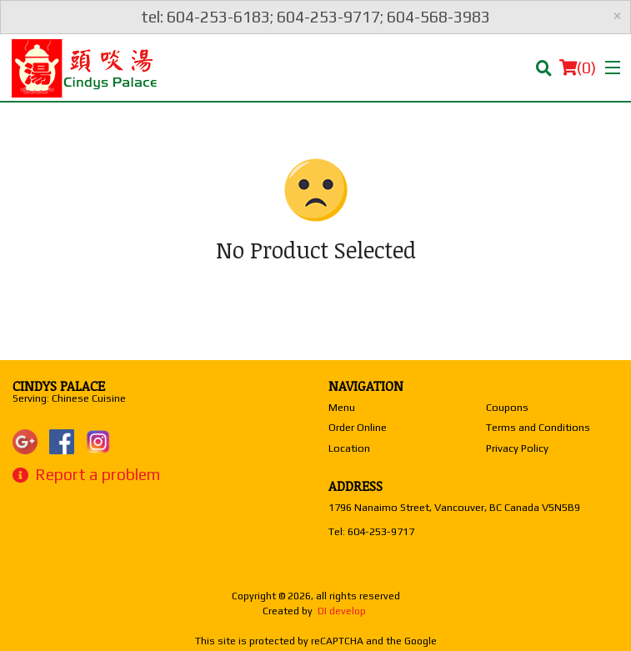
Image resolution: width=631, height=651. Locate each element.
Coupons (507, 407)
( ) (577, 67)
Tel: (371, 531)
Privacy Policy (517, 448)
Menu (341, 407)
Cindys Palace (59, 386)
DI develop (342, 611)
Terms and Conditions (538, 427)
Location (349, 448)
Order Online (357, 427)
